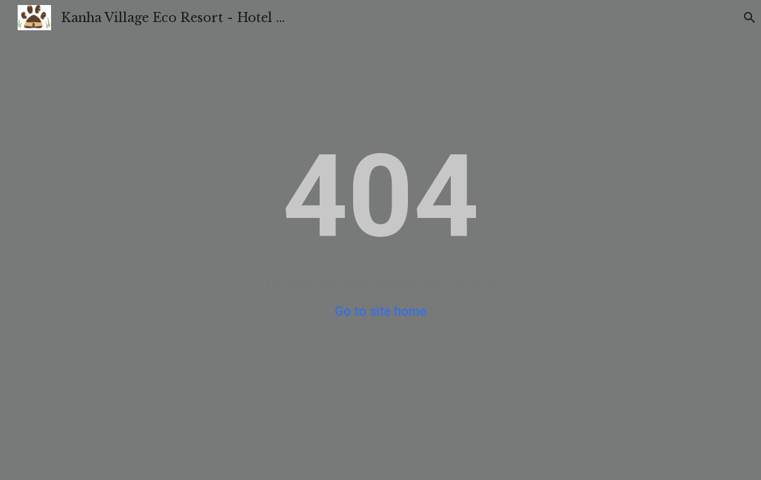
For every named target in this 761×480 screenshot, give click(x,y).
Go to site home (380, 311)
